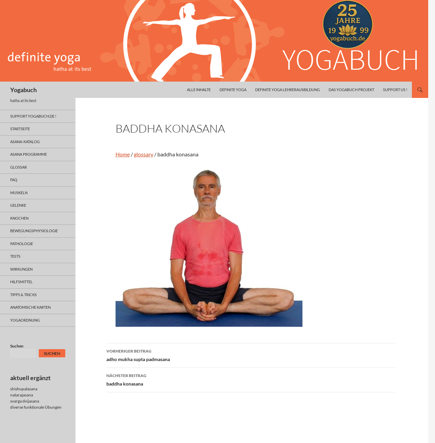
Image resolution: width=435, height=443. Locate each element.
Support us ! (395, 89)
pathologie (21, 243)
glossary (143, 154)
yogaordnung (25, 320)
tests (15, 256)
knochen (19, 218)
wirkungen (21, 269)
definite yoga (233, 89)
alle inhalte (199, 89)
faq (13, 179)
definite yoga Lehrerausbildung (287, 89)
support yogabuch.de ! (33, 116)
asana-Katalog (25, 141)
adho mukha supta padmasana (250, 354)
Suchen (16, 345)
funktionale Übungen (43, 407)
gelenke (18, 205)
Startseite (20, 128)
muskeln (19, 192)
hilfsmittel (21, 281)
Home (123, 154)
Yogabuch (23, 89)
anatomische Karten (30, 307)
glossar (18, 167)
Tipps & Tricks (23, 294)
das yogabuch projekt (351, 89)
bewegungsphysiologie (34, 230)
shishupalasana (23, 388)
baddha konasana (250, 379)
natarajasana (21, 394)
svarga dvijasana (24, 401)
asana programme (28, 154)
